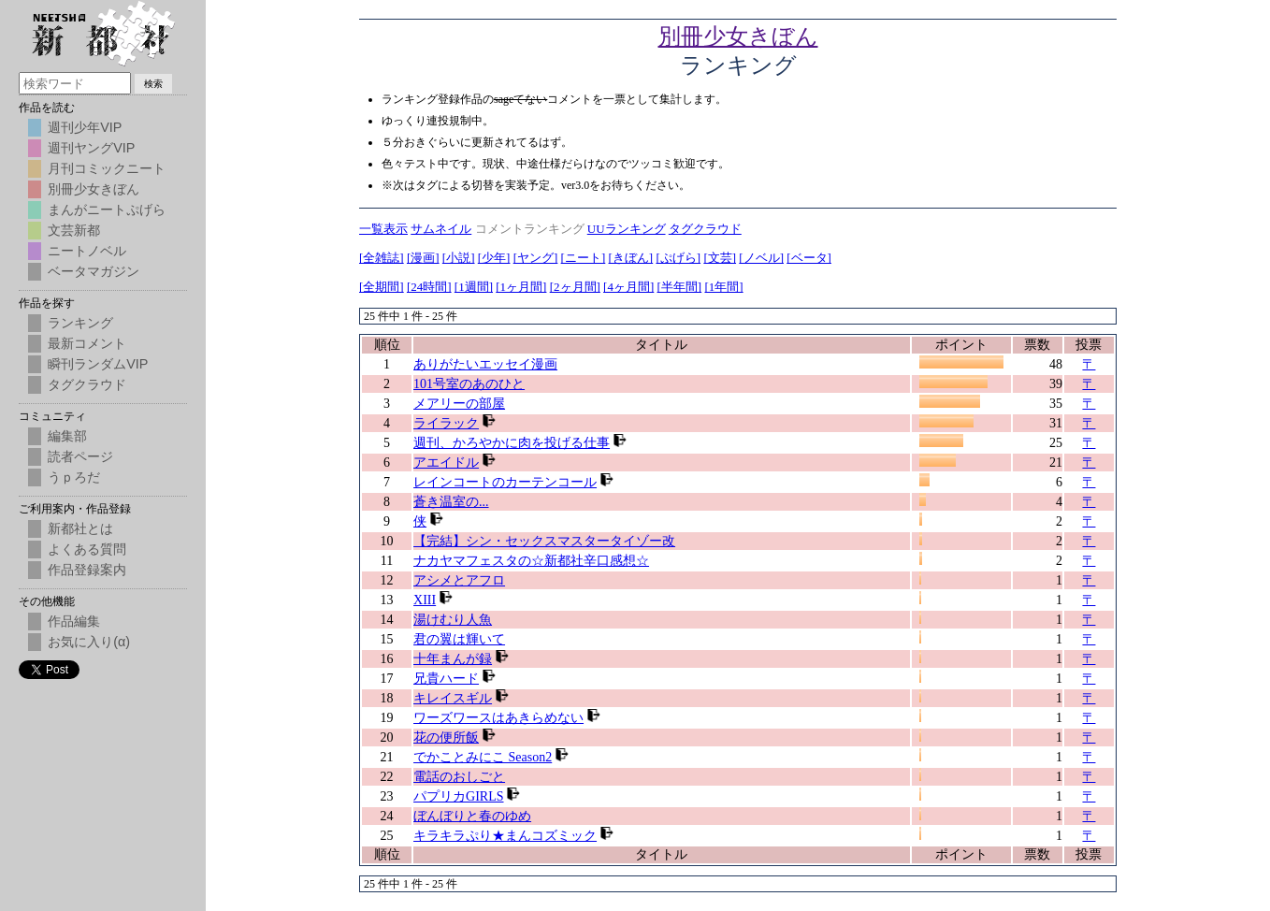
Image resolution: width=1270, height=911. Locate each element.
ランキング (80, 322)
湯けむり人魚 (452, 620)
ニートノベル (87, 250)
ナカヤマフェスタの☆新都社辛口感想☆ (531, 561)
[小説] (458, 258)
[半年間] (679, 287)
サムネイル (441, 229)
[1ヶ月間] (521, 287)
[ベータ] (809, 258)
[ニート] (583, 258)
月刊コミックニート (107, 168)
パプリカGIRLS (458, 796)
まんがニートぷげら (107, 209)
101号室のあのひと (469, 384)
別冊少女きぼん (738, 36)
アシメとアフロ (459, 580)
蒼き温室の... (451, 502)
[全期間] (381, 287)
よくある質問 (87, 549)
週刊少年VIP (85, 127)
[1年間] (723, 287)
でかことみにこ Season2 (482, 757)
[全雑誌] (381, 258)
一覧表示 (383, 229)
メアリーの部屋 (459, 404)
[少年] (494, 258)
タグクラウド (705, 229)
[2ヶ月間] (575, 287)
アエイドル (446, 463)
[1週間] (474, 287)
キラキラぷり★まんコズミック (505, 836)
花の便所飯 (446, 737)
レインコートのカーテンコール (505, 482)
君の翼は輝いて (459, 639)
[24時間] (429, 287)
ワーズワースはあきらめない (498, 718)
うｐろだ (74, 477)
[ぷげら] (678, 258)
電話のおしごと (459, 777)
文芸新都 (74, 230)
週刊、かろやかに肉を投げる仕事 (511, 443)
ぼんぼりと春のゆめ (472, 816)
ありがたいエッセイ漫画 (485, 364)
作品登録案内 (87, 569)
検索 (153, 84)
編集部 (67, 435)
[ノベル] (761, 258)
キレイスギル (452, 698)
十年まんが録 (452, 659)
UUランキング (626, 229)
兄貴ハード (446, 679)
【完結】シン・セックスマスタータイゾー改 (544, 541)
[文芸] (719, 258)
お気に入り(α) (89, 641)
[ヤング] (535, 258)
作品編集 (74, 621)
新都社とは (80, 528)
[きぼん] (631, 258)
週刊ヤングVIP (91, 147)
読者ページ (80, 456)
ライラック (446, 423)
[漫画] (423, 258)
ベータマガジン (93, 271)
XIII (424, 600)
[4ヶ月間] (628, 287)
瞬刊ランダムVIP (98, 363)
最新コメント (87, 343)
